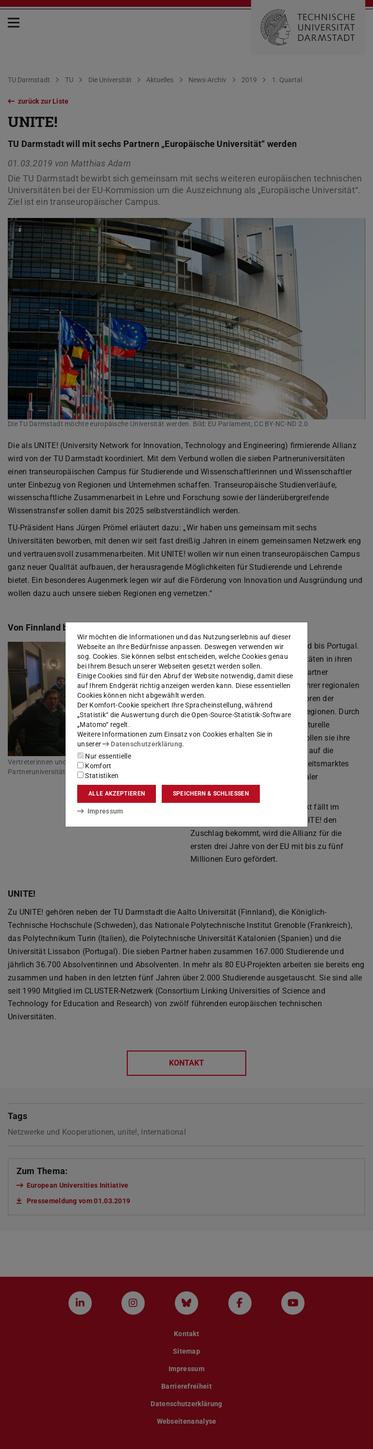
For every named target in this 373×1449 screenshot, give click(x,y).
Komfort (94, 766)
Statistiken (98, 775)
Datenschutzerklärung (142, 744)
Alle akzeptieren (116, 793)
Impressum (100, 811)
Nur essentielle (104, 756)
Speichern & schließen (211, 793)
